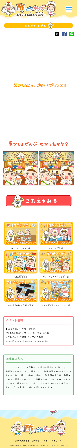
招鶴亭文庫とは (22, 441)
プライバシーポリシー (52, 441)
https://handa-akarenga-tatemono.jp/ (27, 341)
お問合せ (35, 441)
